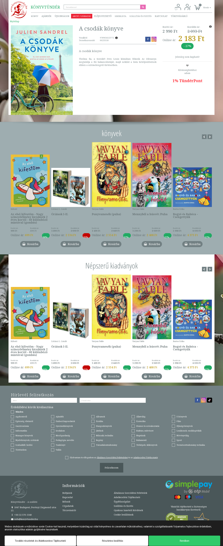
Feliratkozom (111, 467)
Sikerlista (120, 16)
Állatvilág (140, 416)
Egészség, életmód (24, 421)
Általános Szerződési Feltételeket (112, 457)
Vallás (58, 449)
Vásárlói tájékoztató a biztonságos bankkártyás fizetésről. (189, 508)
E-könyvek (182, 416)
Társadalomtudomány (106, 445)
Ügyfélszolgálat (122, 501)
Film (179, 421)
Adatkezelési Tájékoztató (127, 497)
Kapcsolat (161, 16)
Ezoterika (140, 421)
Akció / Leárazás (82, 16)
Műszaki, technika (104, 435)
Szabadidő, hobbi (23, 445)
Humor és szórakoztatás (147, 426)
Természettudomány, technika (191, 445)
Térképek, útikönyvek (146, 445)
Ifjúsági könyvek (185, 426)
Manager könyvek (24, 435)
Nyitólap (14, 21)
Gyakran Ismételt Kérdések (128, 510)
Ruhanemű (141, 440)
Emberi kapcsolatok (65, 421)
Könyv (34, 16)
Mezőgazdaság (63, 435)
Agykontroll (21, 416)
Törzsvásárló (179, 16)
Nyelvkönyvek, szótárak (27, 440)
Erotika (99, 421)
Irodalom (60, 430)
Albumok (100, 416)
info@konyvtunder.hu (24, 519)
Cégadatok (67, 505)
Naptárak (140, 435)
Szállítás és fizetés (140, 16)
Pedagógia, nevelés (65, 440)
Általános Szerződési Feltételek (130, 492)
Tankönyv (61, 445)
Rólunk (66, 501)
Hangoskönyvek (104, 426)
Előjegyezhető (103, 16)
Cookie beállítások (123, 514)
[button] (203, 6)
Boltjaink (67, 492)
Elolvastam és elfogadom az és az (114, 457)
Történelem (20, 449)
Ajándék (46, 16)
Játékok (99, 430)
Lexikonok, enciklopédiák (189, 430)
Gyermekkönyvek (64, 426)
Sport (179, 440)
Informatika (21, 430)
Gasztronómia (22, 426)
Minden (19, 411)
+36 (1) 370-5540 (21, 514)
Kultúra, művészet (144, 430)
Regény (99, 440)
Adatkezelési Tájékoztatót (145, 457)
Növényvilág (183, 435)
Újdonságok (62, 16)
